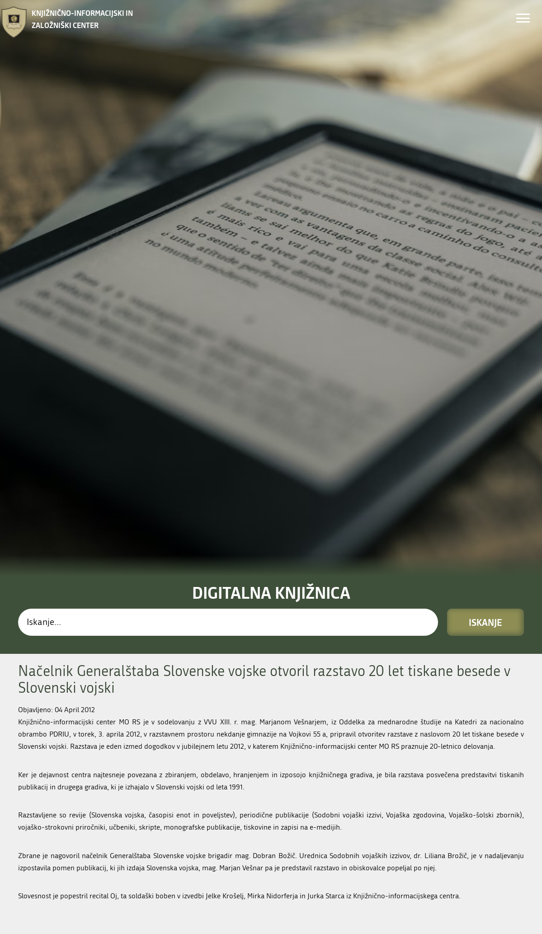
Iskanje (485, 394)
